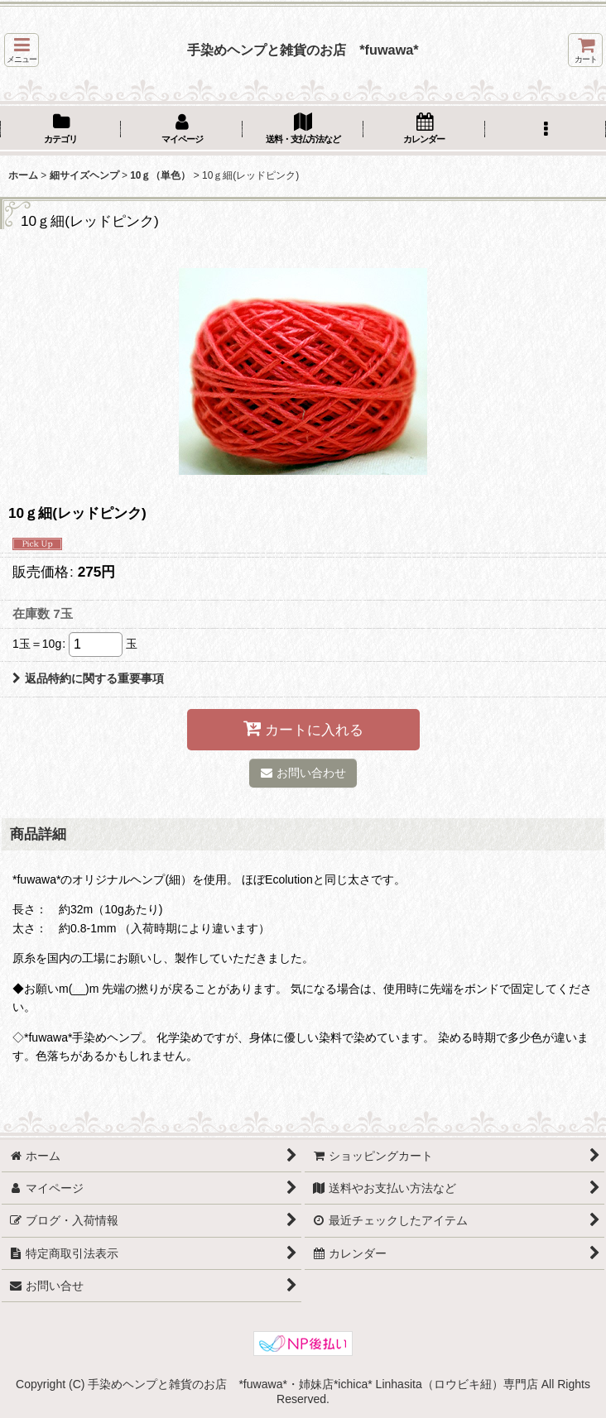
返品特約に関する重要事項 (88, 678)
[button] (21, 50)
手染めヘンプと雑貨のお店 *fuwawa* (302, 49)
